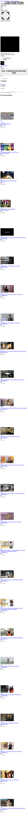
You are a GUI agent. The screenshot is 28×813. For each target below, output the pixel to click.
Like (2, 54)
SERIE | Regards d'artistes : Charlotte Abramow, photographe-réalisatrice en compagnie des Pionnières (13, 551)
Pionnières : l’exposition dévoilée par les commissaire (11, 751)
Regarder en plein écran (5, 16)
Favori (12, 54)
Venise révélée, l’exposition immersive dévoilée (10, 436)
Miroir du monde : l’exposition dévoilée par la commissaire (12, 465)
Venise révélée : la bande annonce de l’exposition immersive (12, 493)
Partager (7, 54)
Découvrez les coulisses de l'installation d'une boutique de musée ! (13, 408)
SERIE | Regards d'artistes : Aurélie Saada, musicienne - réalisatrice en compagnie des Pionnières (11, 609)
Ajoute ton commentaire (5, 92)
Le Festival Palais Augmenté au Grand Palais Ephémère (11, 579)
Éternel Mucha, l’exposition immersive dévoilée (10, 266)
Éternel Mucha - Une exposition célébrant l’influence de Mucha (13, 351)
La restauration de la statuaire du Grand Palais (9, 666)
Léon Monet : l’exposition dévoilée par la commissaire (11, 294)
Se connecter (4, 10)
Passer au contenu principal (12, 1)
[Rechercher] (1, 7)
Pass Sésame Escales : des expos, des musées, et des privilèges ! (13, 237)
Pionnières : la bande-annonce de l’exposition (9, 780)
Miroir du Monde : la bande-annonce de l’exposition (10, 521)
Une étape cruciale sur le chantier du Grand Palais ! (10, 694)
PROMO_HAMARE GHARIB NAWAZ (8, 180)
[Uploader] (1, 9)
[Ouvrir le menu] (1, 4)
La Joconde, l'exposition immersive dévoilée (9, 723)
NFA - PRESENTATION (5, 124)
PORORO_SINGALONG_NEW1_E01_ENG (9, 152)
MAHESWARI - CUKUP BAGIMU (7, 209)
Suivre (2, 68)
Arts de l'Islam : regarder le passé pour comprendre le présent (12, 808)
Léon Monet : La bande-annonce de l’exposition (10, 323)
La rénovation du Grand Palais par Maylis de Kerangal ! (11, 637)
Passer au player (3, 1)
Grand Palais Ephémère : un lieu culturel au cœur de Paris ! (12, 379)
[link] (14, 65)
